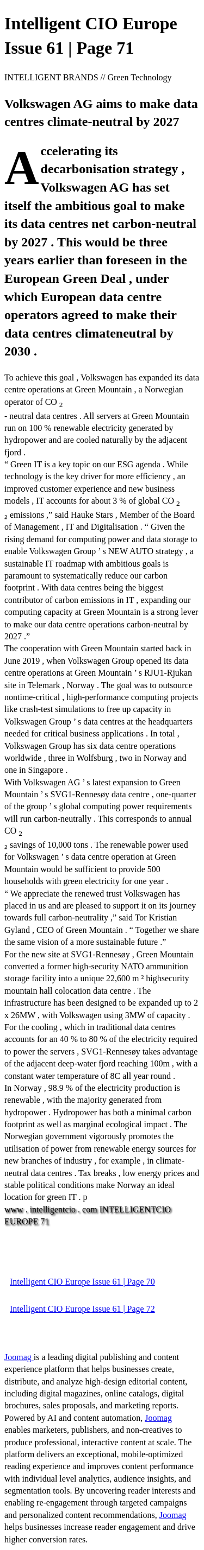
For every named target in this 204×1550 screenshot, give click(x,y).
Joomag (19, 1357)
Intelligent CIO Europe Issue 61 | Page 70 (82, 1281)
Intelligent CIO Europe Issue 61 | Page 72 (82, 1308)
